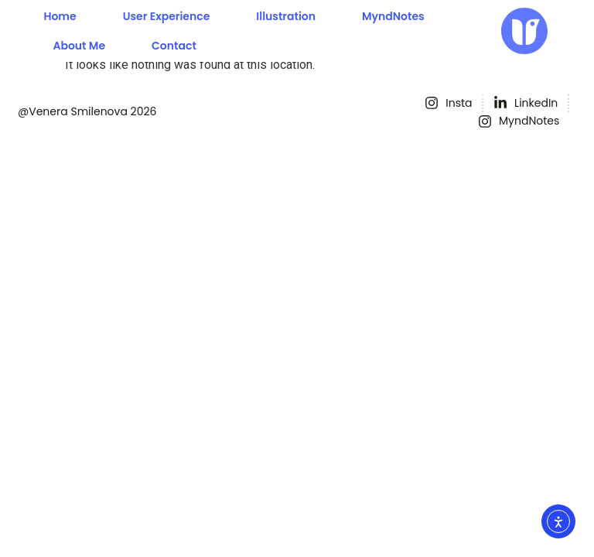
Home (59, 16)
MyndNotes (393, 16)
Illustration (286, 16)
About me (79, 45)
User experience (166, 16)
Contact (174, 45)
